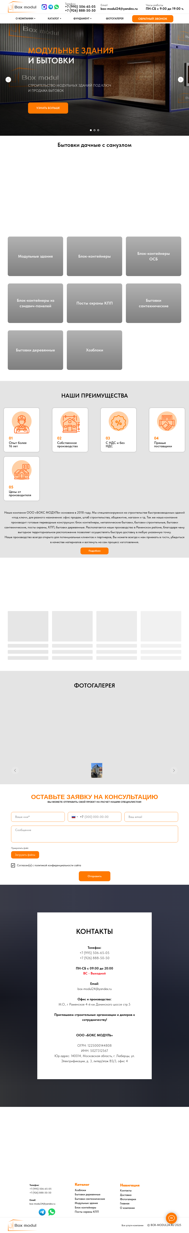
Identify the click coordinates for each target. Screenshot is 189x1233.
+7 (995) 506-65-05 (94, 953)
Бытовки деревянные (35, 350)
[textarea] (94, 834)
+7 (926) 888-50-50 (80, 10)
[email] (151, 817)
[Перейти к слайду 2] (94, 130)
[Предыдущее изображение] (15, 770)
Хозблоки (94, 350)
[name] (38, 817)
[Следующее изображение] (174, 770)
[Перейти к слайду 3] (98, 130)
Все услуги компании (132, 1225)
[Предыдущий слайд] (8, 79)
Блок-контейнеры (94, 256)
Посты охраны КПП (94, 303)
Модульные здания (35, 256)
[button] (152, 18)
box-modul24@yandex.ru (119, 9)
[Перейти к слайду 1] (91, 130)
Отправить (95, 876)
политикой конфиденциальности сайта (58, 865)
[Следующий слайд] (180, 79)
